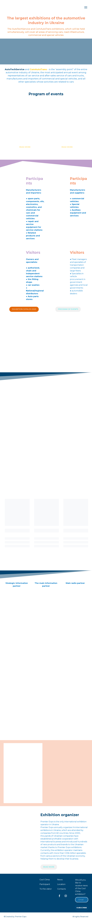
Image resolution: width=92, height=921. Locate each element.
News (60, 879)
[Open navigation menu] (85, 7)
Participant (45, 884)
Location (61, 884)
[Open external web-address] (17, 592)
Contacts (61, 889)
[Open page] (25, 122)
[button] (25, 147)
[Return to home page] (16, 7)
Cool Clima (45, 879)
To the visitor (46, 889)
